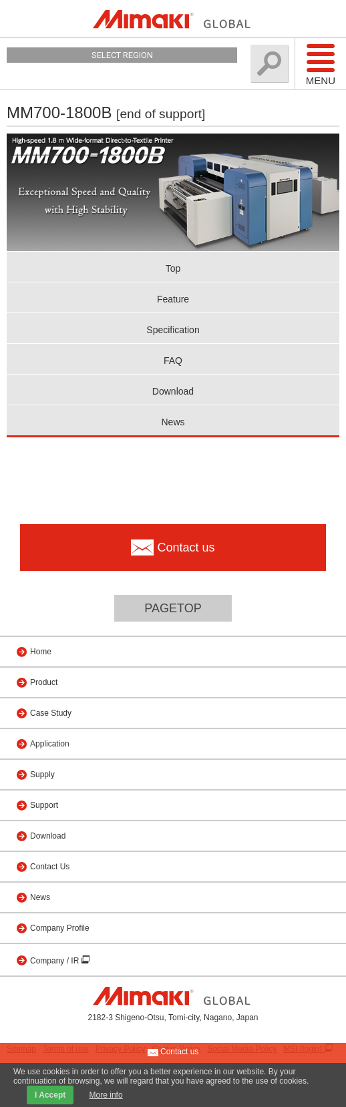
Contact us (173, 1052)
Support (44, 805)
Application (49, 743)
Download (173, 391)
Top (173, 268)
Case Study (50, 713)
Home (40, 651)
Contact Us (49, 866)
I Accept (50, 1095)
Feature (173, 299)
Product (43, 682)
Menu (320, 64)
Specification (172, 329)
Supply (42, 774)
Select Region (122, 55)
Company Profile (60, 928)
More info (106, 1095)
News (172, 422)
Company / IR (55, 960)
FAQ (173, 360)
